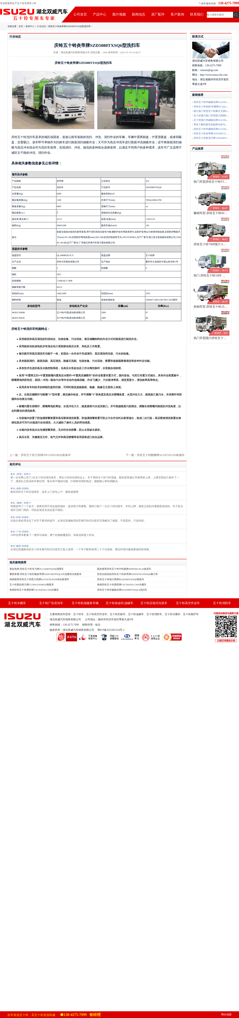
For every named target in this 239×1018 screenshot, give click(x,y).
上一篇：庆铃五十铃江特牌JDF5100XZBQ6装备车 (40, 455)
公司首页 (80, 14)
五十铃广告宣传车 (51, 603)
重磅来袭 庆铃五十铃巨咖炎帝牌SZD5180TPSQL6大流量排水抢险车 (46, 574)
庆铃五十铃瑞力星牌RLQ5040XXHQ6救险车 (120, 579)
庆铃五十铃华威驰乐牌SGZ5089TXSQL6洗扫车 (122, 589)
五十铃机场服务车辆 (85, 603)
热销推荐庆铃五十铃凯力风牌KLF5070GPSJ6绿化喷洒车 (39, 579)
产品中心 (99, 14)
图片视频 (119, 14)
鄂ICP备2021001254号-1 (111, 630)
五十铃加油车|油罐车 (119, 603)
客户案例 (177, 14)
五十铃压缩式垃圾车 (153, 603)
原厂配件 (158, 14)
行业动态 (41, 26)
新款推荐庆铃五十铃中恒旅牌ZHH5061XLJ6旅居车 (124, 568)
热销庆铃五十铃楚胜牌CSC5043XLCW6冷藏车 (121, 584)
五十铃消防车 (222, 603)
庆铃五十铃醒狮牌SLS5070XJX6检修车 (161, 455)
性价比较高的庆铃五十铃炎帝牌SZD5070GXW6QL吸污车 (127, 574)
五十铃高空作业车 (188, 603)
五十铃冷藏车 (17, 603)
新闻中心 (30, 26)
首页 (21, 26)
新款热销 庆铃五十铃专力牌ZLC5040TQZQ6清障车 (37, 568)
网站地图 (226, 1014)
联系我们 (197, 14)
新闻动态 (138, 14)
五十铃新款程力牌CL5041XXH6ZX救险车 (32, 584)
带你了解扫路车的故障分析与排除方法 (214, 124)
